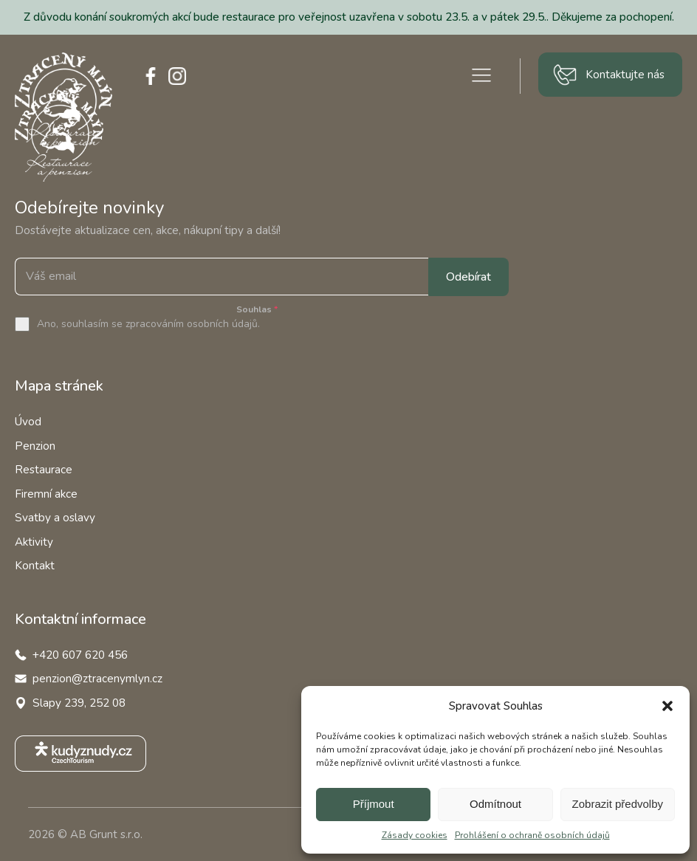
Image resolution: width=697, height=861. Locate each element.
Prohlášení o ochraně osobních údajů (532, 835)
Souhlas (257, 309)
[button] (667, 706)
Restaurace (43, 469)
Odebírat (468, 277)
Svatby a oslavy (55, 517)
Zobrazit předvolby (617, 803)
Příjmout (373, 803)
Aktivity (34, 542)
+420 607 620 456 (80, 655)
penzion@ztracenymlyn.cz (97, 678)
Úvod (28, 421)
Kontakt (35, 565)
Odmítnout (495, 803)
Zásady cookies (414, 835)
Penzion (35, 446)
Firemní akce (46, 494)
